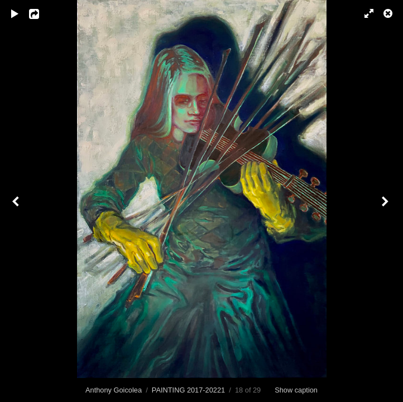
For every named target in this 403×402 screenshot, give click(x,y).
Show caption (296, 390)
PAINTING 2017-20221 (188, 390)
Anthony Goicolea (113, 390)
